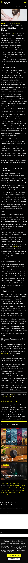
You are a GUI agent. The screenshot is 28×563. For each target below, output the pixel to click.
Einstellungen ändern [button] (14, 558)
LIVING (2, 23)
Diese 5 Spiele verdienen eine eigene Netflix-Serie (12, 442)
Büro (23, 485)
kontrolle (16, 488)
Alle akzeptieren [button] (14, 555)
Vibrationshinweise (14, 492)
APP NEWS (18, 485)
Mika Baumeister (15, 23)
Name (2, 532)
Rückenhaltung (19, 490)
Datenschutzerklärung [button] (15, 561)
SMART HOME (15, 447)
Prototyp (22, 488)
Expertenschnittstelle (7, 488)
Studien (15, 246)
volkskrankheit (5, 495)
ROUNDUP (9, 447)
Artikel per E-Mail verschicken (10, 483)
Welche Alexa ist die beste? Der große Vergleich (13, 459)
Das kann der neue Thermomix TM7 (13, 476)
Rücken (13, 394)
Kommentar (4, 513)
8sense (14, 33)
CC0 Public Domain (7, 396)
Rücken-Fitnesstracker (8, 490)
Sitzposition (4, 492)
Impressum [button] (21, 561)
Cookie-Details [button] (7, 561)
